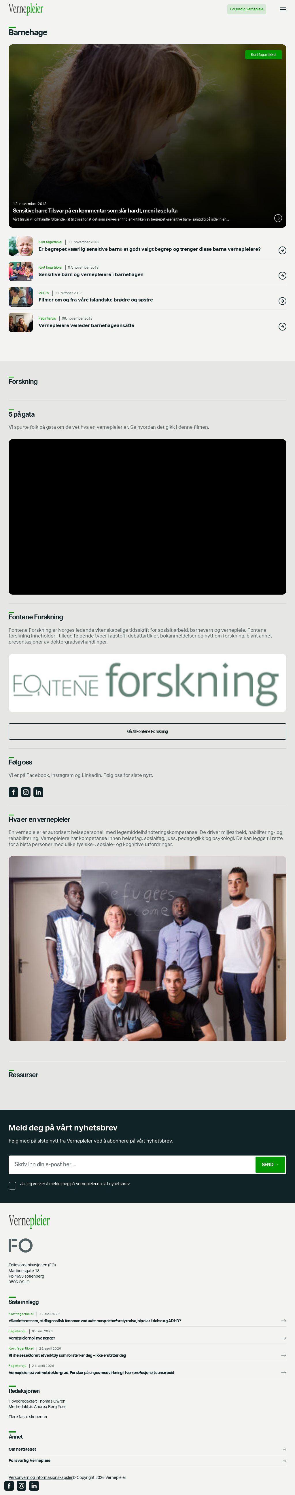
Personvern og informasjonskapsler (41, 1477)
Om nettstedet (22, 1449)
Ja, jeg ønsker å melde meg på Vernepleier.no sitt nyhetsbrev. (75, 1184)
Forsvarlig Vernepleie (246, 9)
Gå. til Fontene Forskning (147, 731)
